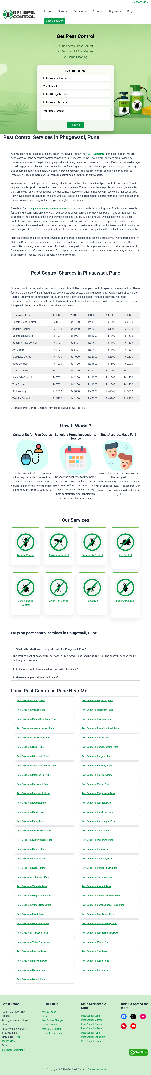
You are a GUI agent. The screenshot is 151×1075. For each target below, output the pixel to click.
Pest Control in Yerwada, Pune (33, 886)
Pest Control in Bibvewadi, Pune (34, 752)
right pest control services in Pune (50, 208)
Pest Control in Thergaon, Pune (98, 876)
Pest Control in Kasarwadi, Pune (34, 781)
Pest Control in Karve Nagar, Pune (100, 819)
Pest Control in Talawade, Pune (33, 934)
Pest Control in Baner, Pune (31, 809)
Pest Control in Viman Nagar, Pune (35, 905)
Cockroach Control (92, 555)
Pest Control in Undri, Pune (96, 828)
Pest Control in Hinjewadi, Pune (99, 695)
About (93, 11)
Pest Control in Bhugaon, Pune (98, 752)
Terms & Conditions (52, 1033)
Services (76, 11)
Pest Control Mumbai (93, 1020)
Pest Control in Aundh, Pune (32, 695)
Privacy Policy (49, 1011)
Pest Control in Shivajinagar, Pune (35, 733)
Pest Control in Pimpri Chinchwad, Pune (38, 714)
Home (47, 11)
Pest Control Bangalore (94, 1036)
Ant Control (92, 597)
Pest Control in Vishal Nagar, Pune (35, 943)
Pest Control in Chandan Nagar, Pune (37, 723)
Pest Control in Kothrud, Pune (33, 800)
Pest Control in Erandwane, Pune (99, 914)
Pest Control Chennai (93, 1024)
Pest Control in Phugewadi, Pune (34, 790)
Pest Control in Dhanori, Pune (33, 848)
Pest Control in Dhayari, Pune (97, 848)
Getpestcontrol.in (97, 1069)
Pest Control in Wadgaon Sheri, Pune (101, 934)
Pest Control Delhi (91, 1015)
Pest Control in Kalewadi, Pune (98, 771)
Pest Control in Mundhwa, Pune (99, 838)
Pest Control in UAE (52, 1028)
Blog (122, 11)
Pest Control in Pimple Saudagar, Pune (102, 895)
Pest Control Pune (91, 1032)
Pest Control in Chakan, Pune (97, 972)
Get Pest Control (97, 153)
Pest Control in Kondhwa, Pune (98, 809)
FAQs (44, 1016)
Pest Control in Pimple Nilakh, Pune (101, 867)
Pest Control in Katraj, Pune (32, 819)
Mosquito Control (59, 555)
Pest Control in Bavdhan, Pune (98, 714)
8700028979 (139, 2)
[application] (63, 11)
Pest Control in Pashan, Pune (32, 953)
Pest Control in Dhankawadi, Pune (35, 771)
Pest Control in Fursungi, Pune (33, 857)
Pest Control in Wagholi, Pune (98, 800)
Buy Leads (109, 11)
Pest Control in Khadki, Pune (32, 867)
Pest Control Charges (53, 1020)
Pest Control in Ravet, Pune (31, 914)
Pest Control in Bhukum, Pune (98, 761)
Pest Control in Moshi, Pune (97, 781)
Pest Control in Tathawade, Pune (34, 876)
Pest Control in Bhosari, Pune (32, 972)
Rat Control (125, 555)
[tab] (75, 649)
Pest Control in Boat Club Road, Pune (102, 723)
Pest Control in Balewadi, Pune (33, 962)
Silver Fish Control (59, 597)
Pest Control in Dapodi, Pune (32, 981)
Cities (60, 11)
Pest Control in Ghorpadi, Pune (98, 857)
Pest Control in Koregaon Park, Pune (101, 742)
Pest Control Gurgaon (93, 1041)
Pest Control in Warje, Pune (96, 962)
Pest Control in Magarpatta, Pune (100, 790)
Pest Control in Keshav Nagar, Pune (36, 838)
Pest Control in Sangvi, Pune (97, 733)
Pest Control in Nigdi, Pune (31, 742)
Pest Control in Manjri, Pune (97, 943)
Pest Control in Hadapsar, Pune (98, 704)
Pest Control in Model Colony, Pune (101, 924)
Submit (75, 125)
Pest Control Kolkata (92, 1028)
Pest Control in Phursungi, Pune (34, 924)
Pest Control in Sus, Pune (95, 953)
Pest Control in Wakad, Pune (32, 704)
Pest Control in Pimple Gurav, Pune (36, 895)
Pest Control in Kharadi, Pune (97, 886)
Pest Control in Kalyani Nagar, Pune (36, 828)
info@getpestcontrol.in (15, 1049)
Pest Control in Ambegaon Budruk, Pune (38, 761)
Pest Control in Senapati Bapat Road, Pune (105, 905)
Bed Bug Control (125, 597)
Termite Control (25, 555)
